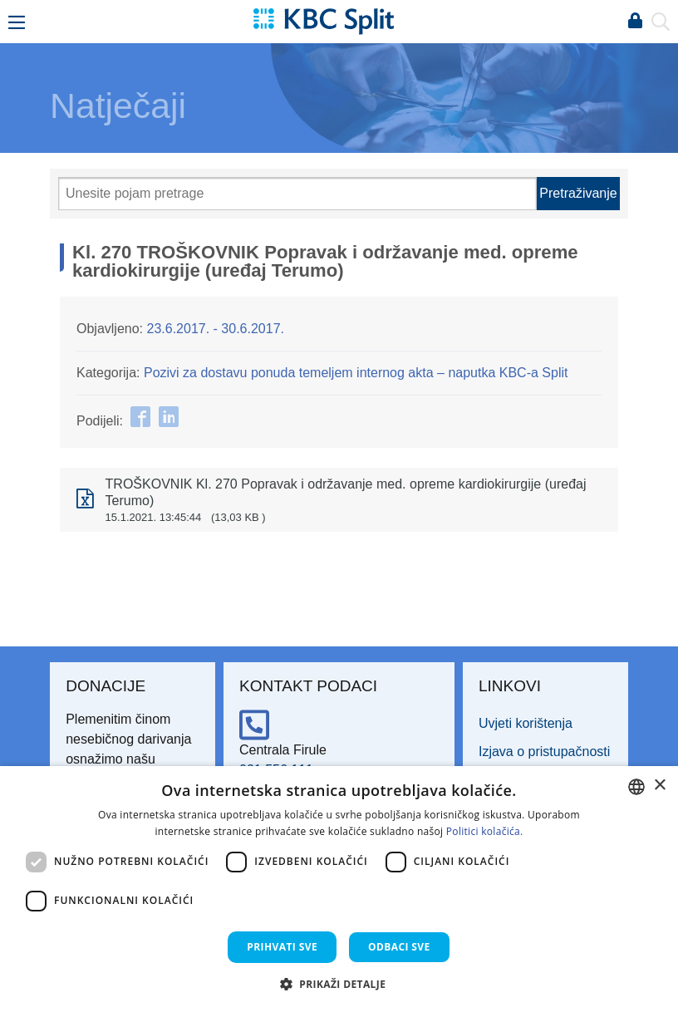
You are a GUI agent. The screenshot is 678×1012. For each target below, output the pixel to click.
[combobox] (636, 787)
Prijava (634, 22)
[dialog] (339, 889)
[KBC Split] (323, 20)
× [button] (659, 785)
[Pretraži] (297, 193)
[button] (339, 983)
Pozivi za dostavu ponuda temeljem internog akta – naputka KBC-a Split (356, 373)
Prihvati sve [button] (282, 947)
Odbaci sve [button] (399, 947)
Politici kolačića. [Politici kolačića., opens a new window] (484, 831)
